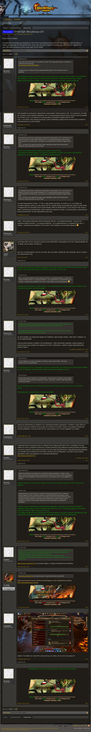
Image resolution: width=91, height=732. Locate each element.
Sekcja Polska (13, 34)
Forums (8, 19)
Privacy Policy (86, 728)
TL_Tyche (24, 34)
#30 (87, 436)
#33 (87, 566)
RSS (89, 725)
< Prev (10, 54)
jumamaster (8, 125)
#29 (87, 418)
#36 (87, 703)
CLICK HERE (38, 47)
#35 (87, 659)
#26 (87, 257)
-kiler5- (6, 254)
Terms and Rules (78, 728)
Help (82, 725)
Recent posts (7, 23)
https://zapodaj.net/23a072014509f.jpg (29, 65)
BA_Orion (7, 71)
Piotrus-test (7, 233)
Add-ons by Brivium (16, 729)
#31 (87, 460)
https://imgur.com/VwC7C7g (26, 456)
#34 (87, 607)
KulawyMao (7, 626)
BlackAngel (7, 199)
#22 (87, 124)
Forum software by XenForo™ (44, 728)
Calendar (17, 19)
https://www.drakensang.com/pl (27, 582)
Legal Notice (76, 725)
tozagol (19, 127)
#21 (87, 107)
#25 (87, 232)
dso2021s (7, 458)
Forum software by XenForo (15, 728)
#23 (87, 181)
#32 (87, 541)
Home (85, 725)
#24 (87, 215)
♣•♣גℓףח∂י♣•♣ (8, 437)
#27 (87, 314)
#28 (87, 352)
